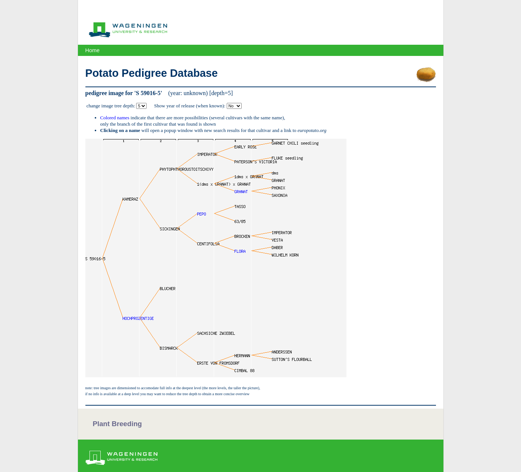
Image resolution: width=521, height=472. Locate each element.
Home (92, 50)
